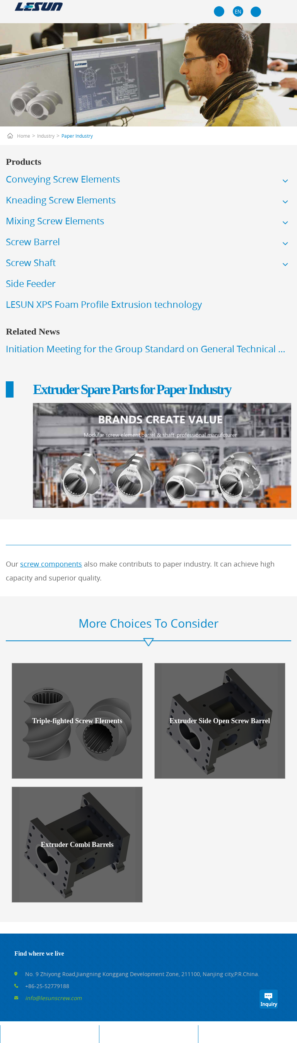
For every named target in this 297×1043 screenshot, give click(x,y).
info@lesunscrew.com (53, 998)
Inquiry (268, 999)
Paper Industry (77, 136)
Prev (4, 352)
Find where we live (39, 953)
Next (293, 352)
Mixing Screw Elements (55, 221)
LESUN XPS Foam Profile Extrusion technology (104, 304)
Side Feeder (31, 283)
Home (23, 136)
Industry (46, 136)
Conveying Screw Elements (63, 179)
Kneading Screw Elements (61, 200)
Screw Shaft (31, 262)
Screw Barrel (33, 242)
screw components (51, 563)
